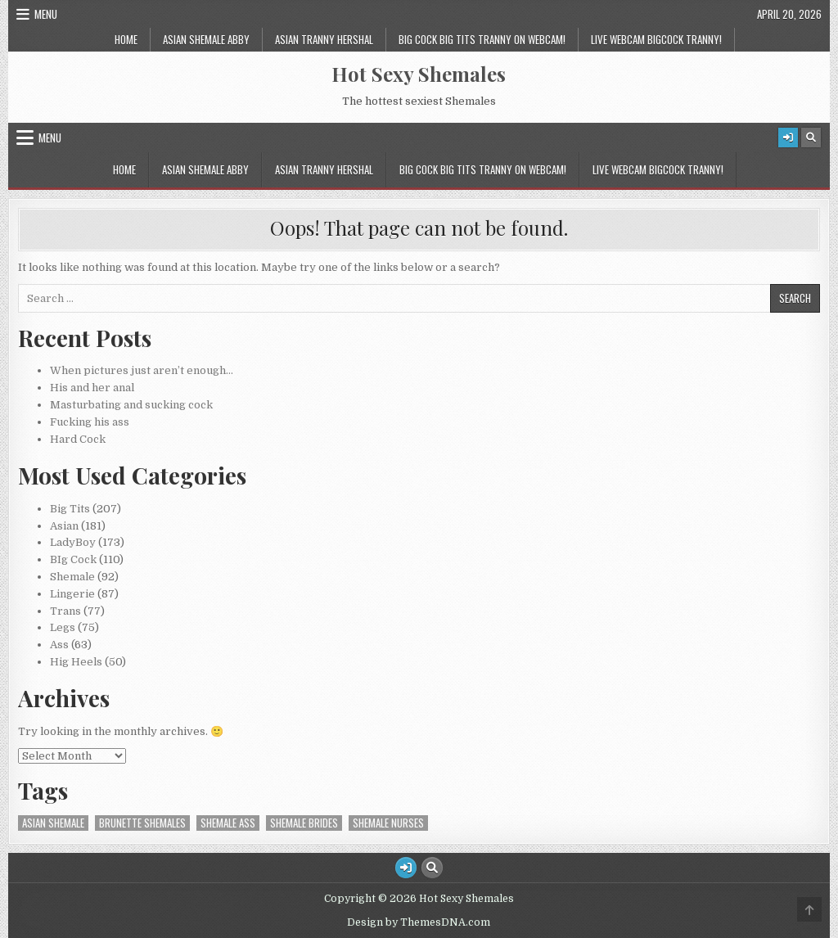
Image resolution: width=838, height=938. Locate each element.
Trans (65, 611)
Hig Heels (76, 662)
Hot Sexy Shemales (418, 74)
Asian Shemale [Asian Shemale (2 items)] (53, 823)
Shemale (72, 576)
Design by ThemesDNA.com (418, 922)
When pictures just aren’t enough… (141, 370)
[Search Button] (811, 137)
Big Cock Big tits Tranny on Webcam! (482, 39)
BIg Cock (73, 559)
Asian (64, 526)
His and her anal (92, 387)
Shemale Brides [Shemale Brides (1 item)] (304, 823)
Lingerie (72, 594)
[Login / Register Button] (788, 137)
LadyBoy (73, 542)
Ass (59, 644)
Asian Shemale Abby (206, 39)
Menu (45, 14)
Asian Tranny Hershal (324, 39)
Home (126, 39)
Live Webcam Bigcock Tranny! (656, 39)
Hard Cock (78, 439)
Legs (62, 627)
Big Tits (70, 509)
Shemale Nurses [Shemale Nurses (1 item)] (388, 823)
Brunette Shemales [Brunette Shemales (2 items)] (142, 823)
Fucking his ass (89, 422)
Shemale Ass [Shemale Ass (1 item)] (227, 823)
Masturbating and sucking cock (131, 405)
